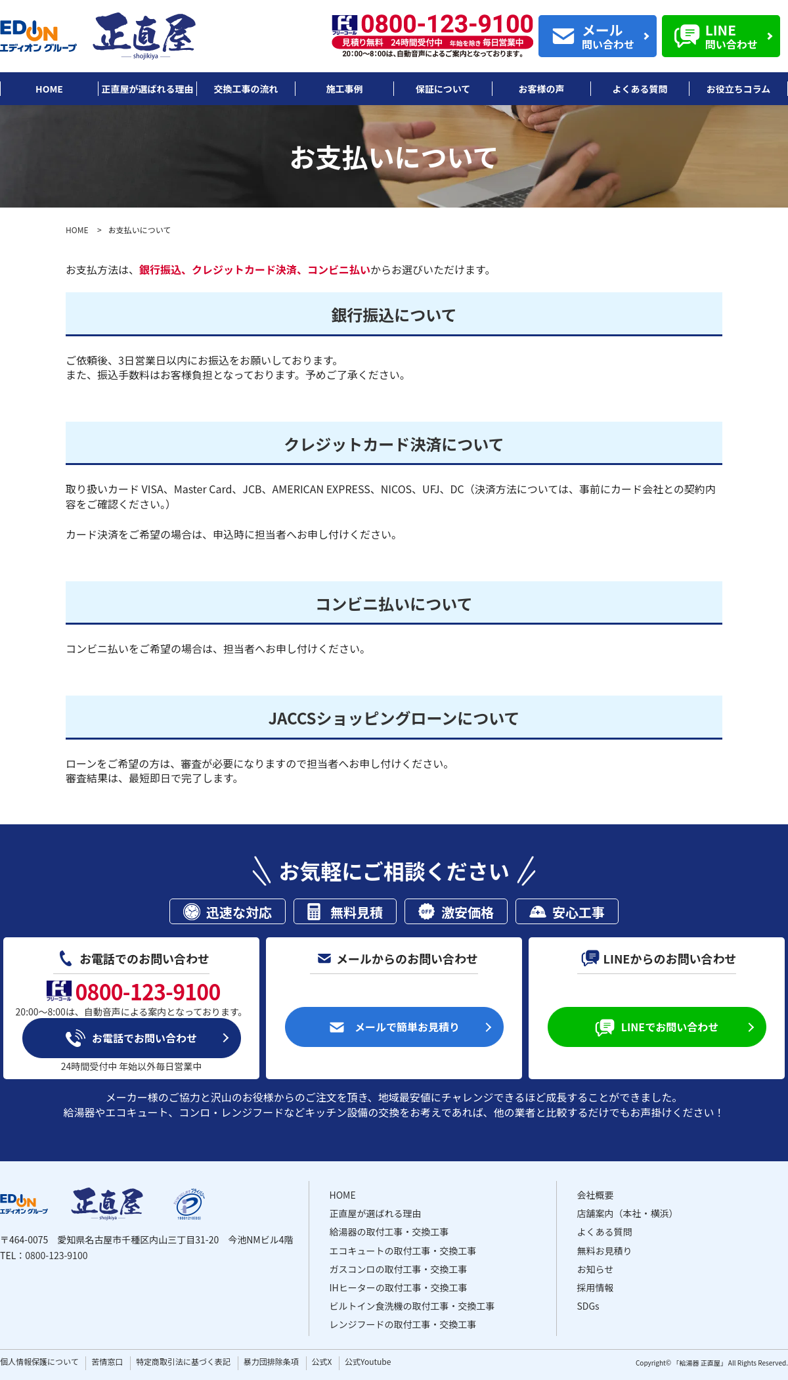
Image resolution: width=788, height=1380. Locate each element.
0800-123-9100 (56, 1255)
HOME (77, 229)
